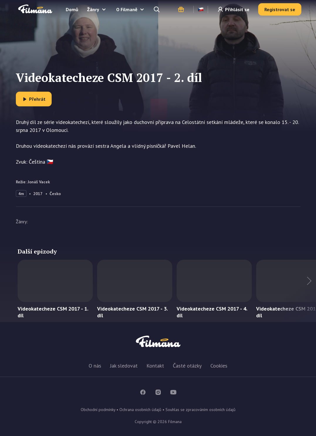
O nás (95, 365)
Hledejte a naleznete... (157, 9)
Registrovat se (279, 9)
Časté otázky (187, 365)
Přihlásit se (237, 9)
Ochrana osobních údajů (140, 409)
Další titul (298, 291)
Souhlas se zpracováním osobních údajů (200, 409)
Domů (72, 9)
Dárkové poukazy (181, 9)
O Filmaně (126, 9)
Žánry (93, 9)
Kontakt (155, 365)
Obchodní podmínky (98, 409)
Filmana (35, 9)
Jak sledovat (124, 365)
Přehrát (37, 99)
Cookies (218, 365)
